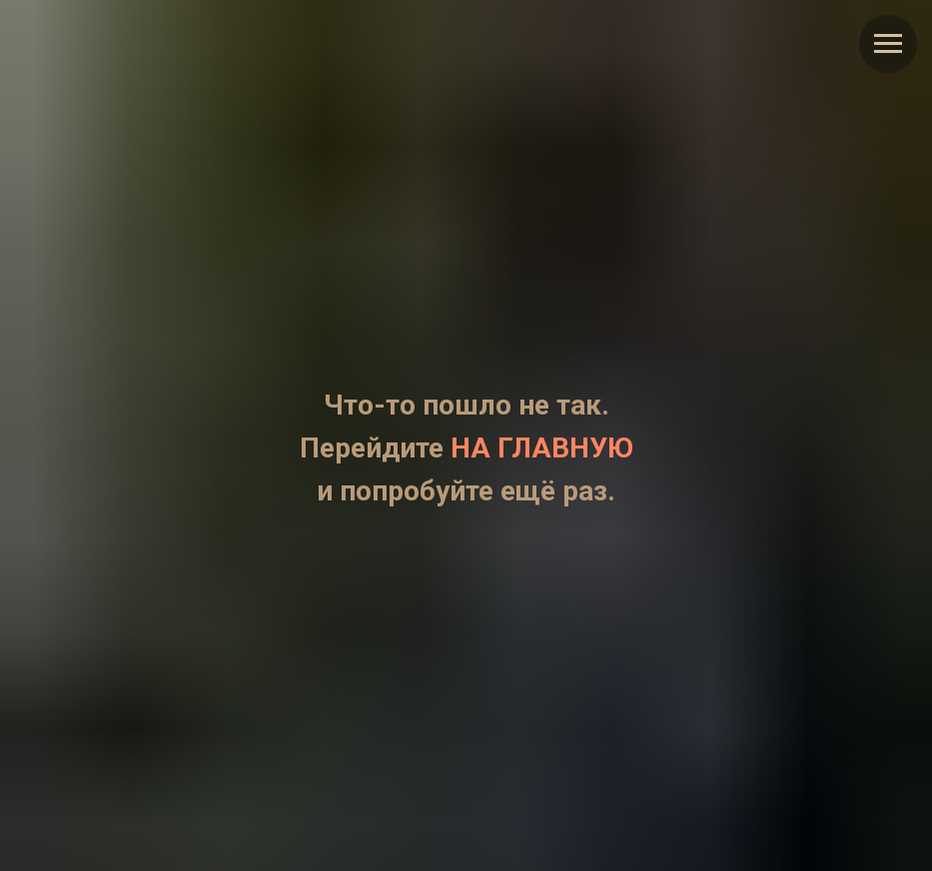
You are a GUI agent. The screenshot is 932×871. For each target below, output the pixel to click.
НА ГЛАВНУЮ (542, 448)
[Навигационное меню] (888, 44)
